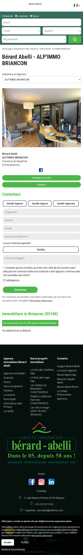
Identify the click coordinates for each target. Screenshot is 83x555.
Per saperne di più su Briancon (16, 330)
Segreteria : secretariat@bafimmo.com (44, 510)
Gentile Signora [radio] (40, 203)
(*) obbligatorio (11, 280)
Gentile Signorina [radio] (66, 203)
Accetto (7, 542)
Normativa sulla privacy (42, 535)
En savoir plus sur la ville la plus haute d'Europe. (30, 322)
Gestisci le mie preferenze (13, 549)
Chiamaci (41, 184)
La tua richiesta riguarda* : (17, 243)
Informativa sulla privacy (41, 300)
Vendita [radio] (41, 249)
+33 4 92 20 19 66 (44, 504)
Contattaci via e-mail (41, 178)
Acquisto (7, 16)
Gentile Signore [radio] (15, 203)
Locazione (21, 16)
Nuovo (34, 16)
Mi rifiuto (25, 542)
